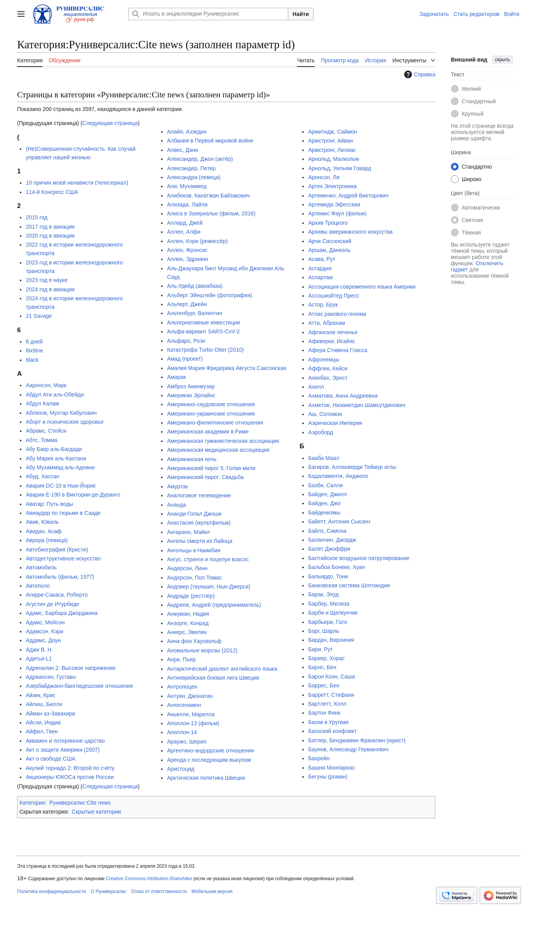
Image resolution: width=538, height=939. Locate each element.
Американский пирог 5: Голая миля (211, 468)
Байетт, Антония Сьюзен (339, 521)
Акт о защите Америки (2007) (63, 750)
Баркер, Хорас (326, 658)
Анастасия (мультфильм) (198, 523)
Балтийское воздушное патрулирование (358, 558)
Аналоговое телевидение (199, 495)
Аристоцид (180, 769)
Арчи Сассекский (329, 241)
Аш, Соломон (325, 414)
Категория (32, 803)
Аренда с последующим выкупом (209, 760)
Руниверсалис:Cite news (80, 803)
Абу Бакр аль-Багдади (54, 449)
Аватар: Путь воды (49, 504)
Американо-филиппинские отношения (215, 422)
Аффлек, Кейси (327, 368)
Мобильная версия (212, 891)
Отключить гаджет (477, 266)
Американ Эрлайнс (191, 395)
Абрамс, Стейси (46, 431)
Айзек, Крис (40, 695)
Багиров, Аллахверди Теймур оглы (352, 467)
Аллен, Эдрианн (187, 259)
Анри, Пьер (181, 659)
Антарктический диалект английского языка (222, 669)
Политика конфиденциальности (51, 891)
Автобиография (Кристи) (57, 549)
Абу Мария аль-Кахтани (56, 458)
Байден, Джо (324, 503)
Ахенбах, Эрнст (327, 378)
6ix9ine (34, 350)
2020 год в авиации (50, 236)
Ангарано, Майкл (188, 532)
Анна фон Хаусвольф (194, 641)
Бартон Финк (324, 713)
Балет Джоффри (329, 549)
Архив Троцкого (327, 223)
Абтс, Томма (41, 440)
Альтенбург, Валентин (194, 313)
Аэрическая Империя (335, 423)
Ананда (176, 505)
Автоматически (481, 207)
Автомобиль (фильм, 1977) (60, 577)
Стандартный (479, 101)
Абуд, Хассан (42, 476)
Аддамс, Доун (43, 640)
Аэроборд (320, 432)
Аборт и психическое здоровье (64, 422)
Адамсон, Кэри (44, 631)
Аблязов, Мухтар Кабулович (61, 413)
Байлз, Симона (327, 531)
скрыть (502, 59)
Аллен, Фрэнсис (187, 250)
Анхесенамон (184, 705)
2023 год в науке (46, 280)
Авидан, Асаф (43, 531)
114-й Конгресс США (52, 192)
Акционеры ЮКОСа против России (70, 777)
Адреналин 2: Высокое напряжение (71, 668)
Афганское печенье (332, 332)
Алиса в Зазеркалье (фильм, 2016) (211, 213)
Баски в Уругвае (328, 722)
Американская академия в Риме (208, 431)
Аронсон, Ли (323, 177)
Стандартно (477, 167)
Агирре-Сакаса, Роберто (57, 595)
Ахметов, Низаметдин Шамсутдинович (356, 405)
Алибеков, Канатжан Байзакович (208, 195)
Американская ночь (191, 459)
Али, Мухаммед (186, 186)
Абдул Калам (42, 403)
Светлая (472, 220)
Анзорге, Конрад (188, 623)
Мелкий (471, 89)
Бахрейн (318, 758)
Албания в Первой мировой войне (210, 140)
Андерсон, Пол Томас (194, 577)
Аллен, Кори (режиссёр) (197, 241)
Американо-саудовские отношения (210, 404)
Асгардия (319, 268)
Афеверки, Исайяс (331, 341)
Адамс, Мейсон (45, 622)
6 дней (34, 341)
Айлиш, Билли (44, 704)
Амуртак (177, 486)
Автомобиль (41, 567)
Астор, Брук (323, 304)
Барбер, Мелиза (328, 604)
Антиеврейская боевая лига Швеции (213, 678)
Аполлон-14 (182, 732)
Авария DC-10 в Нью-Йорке (60, 486)
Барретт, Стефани (331, 695)
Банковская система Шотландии (349, 585)
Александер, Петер (191, 168)
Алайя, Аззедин (187, 132)
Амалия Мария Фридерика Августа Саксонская (226, 368)
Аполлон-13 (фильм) (193, 723)
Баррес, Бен (323, 685)
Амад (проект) (185, 359)
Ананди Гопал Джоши (194, 514)
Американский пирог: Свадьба (205, 477)
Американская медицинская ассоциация (218, 450)
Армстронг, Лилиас (332, 150)
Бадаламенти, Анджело (338, 476)
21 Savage (39, 316)
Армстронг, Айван (330, 140)
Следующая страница (110, 123)
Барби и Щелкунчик (332, 613)
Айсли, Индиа (43, 722)
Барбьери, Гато (327, 622)
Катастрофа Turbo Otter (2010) (205, 350)
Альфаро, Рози (186, 341)
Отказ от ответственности (159, 891)
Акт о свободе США (50, 759)
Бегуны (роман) (327, 776)
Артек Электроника (332, 186)
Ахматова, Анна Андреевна (342, 396)
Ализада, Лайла (187, 204)
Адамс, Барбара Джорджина (61, 613)
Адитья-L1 (39, 658)
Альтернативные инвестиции (203, 322)
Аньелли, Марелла (190, 714)
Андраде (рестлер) (190, 596)
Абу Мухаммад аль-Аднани (60, 467)
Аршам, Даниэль (329, 250)
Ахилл (316, 387)
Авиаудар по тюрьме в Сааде (63, 513)
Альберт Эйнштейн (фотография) (209, 295)
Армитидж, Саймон (332, 132)
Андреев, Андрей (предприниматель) (214, 605)
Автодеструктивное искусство (63, 558)
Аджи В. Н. (39, 650)
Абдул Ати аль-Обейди (55, 394)
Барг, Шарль (323, 631)
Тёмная (471, 232)
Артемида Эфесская (334, 204)
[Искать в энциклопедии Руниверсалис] (208, 14)
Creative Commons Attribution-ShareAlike (149, 878)
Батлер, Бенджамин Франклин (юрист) (356, 740)
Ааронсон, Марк (46, 385)
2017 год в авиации (50, 227)
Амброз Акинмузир (190, 386)
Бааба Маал (323, 458)
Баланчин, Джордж (332, 540)
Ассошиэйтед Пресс (333, 295)
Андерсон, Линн (187, 568)
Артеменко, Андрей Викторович (348, 195)
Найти (301, 14)
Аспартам (320, 277)
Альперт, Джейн (187, 304)
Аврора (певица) (47, 540)
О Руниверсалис (108, 891)
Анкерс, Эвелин (187, 632)
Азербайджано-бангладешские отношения (79, 686)
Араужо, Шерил (186, 741)
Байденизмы (324, 512)
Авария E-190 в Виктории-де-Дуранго (73, 495)
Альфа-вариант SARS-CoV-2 (203, 331)
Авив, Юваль (42, 522)
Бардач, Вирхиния (331, 640)
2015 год (36, 217)
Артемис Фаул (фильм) (337, 213)
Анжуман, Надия (188, 614)
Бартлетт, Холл (327, 704)
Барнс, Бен (322, 667)
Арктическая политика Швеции (206, 778)
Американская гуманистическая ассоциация (223, 441)
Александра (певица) (193, 177)
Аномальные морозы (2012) (202, 650)
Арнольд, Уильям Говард (339, 168)
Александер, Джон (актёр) (200, 159)
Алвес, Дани (182, 150)
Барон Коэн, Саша (331, 676)
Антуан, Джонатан (189, 696)
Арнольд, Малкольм (333, 159)
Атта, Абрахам (326, 323)
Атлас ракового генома (337, 314)
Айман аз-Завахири (50, 713)
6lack (32, 360)
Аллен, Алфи (183, 232)
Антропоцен (182, 687)
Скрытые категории (96, 812)
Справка (418, 74)
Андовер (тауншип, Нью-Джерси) (208, 586)
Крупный (473, 114)
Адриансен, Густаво (51, 677)
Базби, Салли (325, 485)
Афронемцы (323, 359)
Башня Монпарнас (331, 768)
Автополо (38, 586)
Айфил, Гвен (42, 731)
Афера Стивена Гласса (337, 350)
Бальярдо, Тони (328, 576)
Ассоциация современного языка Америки (361, 287)
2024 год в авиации (50, 289)
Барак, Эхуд (323, 594)
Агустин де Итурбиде (52, 604)
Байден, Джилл (327, 494)
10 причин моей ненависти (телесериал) (77, 183)
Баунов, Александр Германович (348, 749)
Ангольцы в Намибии (193, 550)
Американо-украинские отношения (210, 413)
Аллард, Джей (184, 223)
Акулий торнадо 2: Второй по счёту (70, 768)
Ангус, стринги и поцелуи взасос (208, 559)
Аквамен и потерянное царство (65, 741)
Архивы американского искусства (350, 232)
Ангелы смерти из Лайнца (199, 541)
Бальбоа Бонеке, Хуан (336, 567)
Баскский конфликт (332, 731)
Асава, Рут (321, 259)
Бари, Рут (320, 649)
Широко (471, 179)
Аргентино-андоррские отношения (210, 750)
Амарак (176, 377)
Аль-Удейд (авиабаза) (195, 286)
